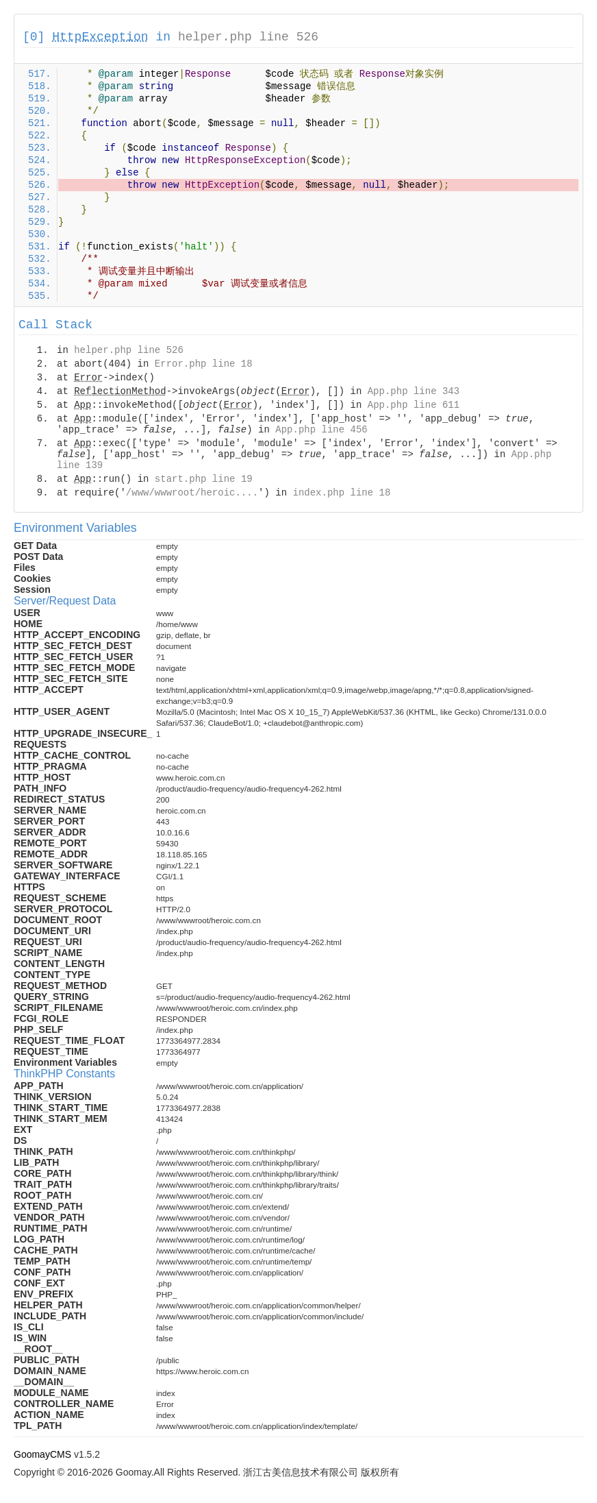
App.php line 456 (321, 429)
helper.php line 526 (248, 37)
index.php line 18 (341, 492)
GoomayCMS (42, 1454)
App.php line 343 (413, 391)
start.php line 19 (204, 479)
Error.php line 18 (204, 363)
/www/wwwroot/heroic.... (192, 492)
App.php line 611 (413, 405)
